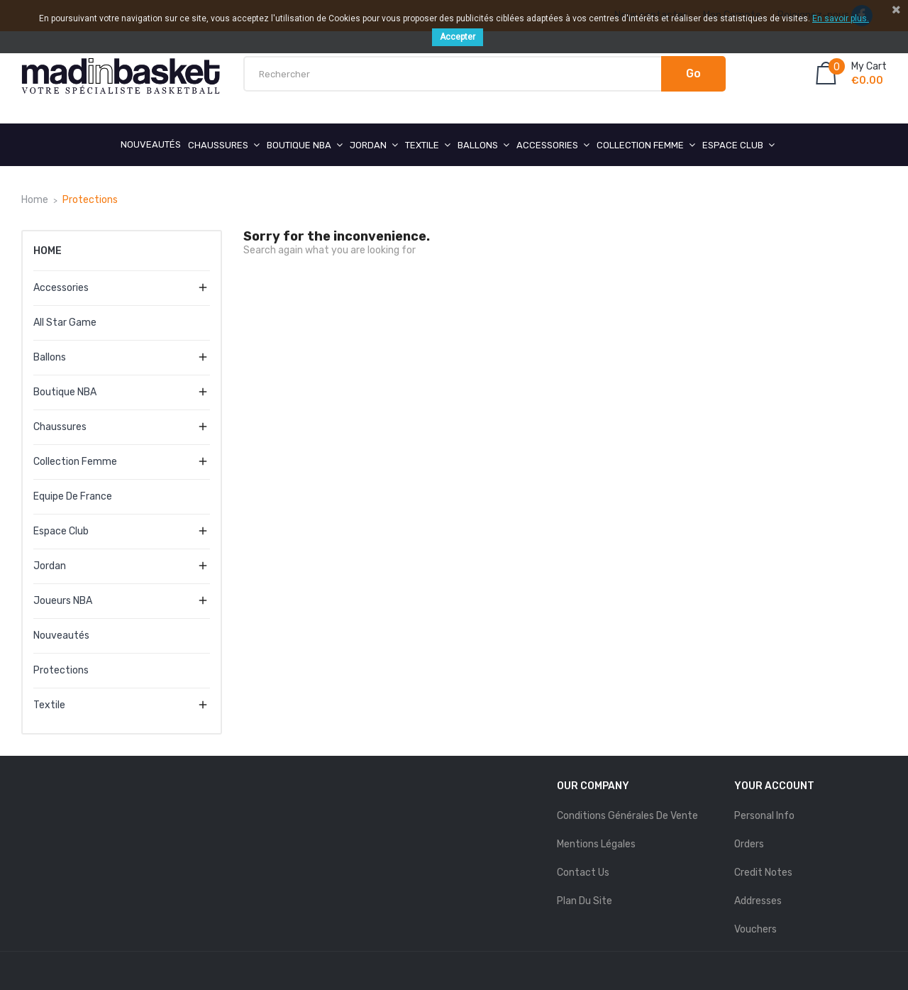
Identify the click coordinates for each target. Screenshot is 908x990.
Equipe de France (72, 496)
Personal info (764, 816)
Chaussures (60, 427)
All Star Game (64, 323)
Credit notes (763, 873)
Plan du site (584, 901)
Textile (49, 705)
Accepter (457, 37)
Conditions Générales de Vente (627, 816)
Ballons (49, 357)
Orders (749, 844)
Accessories (61, 288)
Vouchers (755, 929)
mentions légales (596, 844)
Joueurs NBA (62, 601)
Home (47, 251)
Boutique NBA (64, 392)
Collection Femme (75, 462)
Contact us (583, 873)
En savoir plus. (840, 18)
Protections (61, 670)
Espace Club (61, 531)
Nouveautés (61, 635)
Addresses (758, 901)
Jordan (49, 566)
